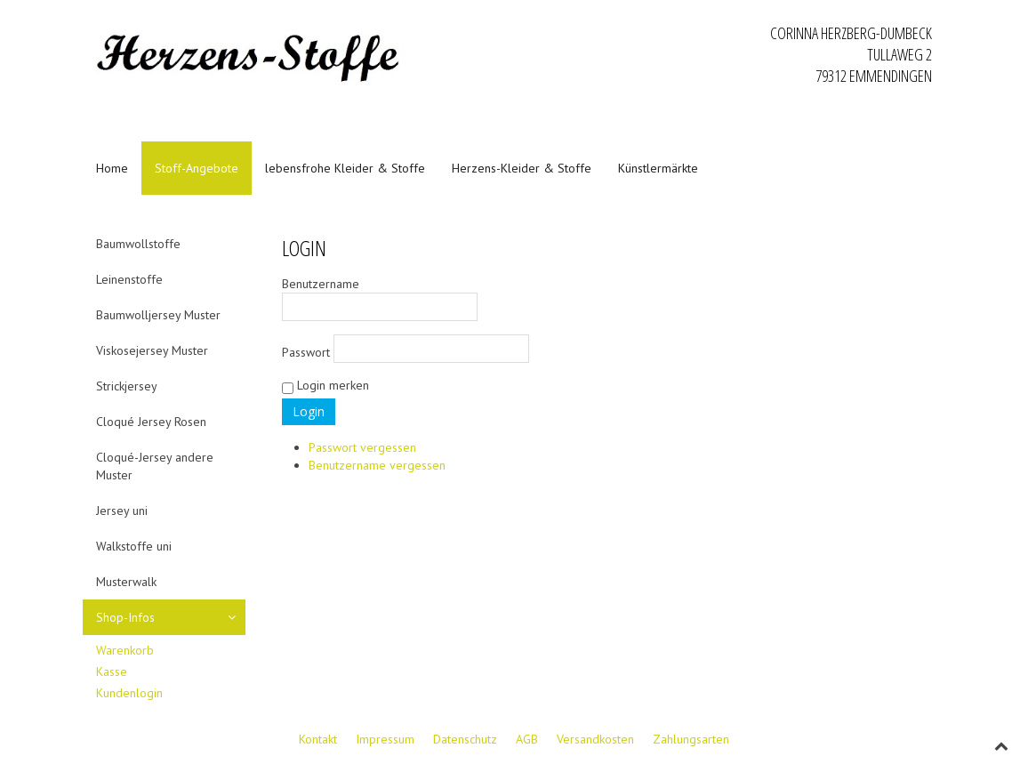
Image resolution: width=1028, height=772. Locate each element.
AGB (527, 739)
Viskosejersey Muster (152, 350)
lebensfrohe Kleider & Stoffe (345, 168)
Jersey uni (122, 511)
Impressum (385, 739)
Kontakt (318, 739)
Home (112, 168)
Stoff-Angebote (196, 168)
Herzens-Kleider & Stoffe (521, 168)
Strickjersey (126, 386)
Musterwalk (126, 582)
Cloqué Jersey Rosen (151, 422)
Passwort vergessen (362, 447)
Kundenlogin (129, 693)
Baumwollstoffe (138, 244)
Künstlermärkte (658, 168)
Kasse (111, 671)
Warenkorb (125, 650)
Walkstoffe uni (134, 546)
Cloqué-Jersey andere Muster (154, 466)
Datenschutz (465, 739)
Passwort (405, 348)
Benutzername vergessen (377, 465)
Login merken (325, 385)
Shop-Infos (125, 617)
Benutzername (380, 298)
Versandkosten (595, 739)
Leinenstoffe (129, 279)
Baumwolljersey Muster (158, 315)
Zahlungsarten (691, 739)
